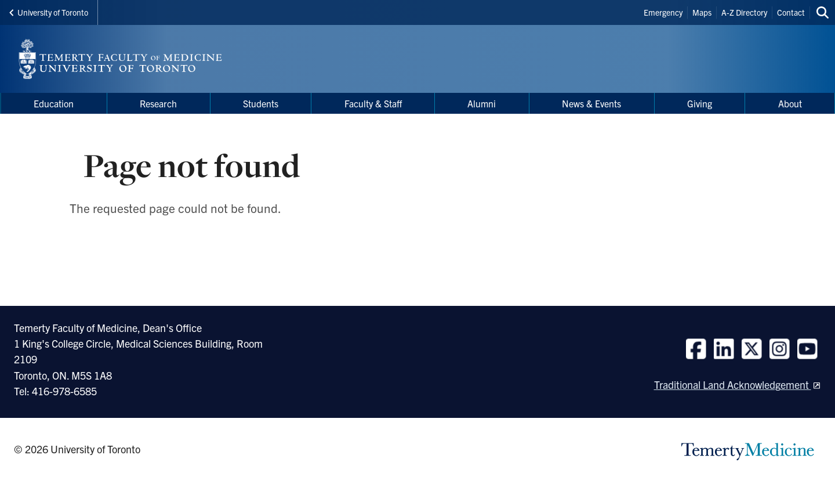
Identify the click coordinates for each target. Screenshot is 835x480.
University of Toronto (48, 12)
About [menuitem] (790, 103)
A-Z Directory (744, 12)
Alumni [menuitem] (481, 103)
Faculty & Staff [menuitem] (373, 103)
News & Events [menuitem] (591, 103)
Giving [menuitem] (699, 103)
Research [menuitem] (158, 103)
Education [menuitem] (54, 103)
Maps (701, 12)
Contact (791, 12)
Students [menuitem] (260, 103)
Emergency (663, 12)
